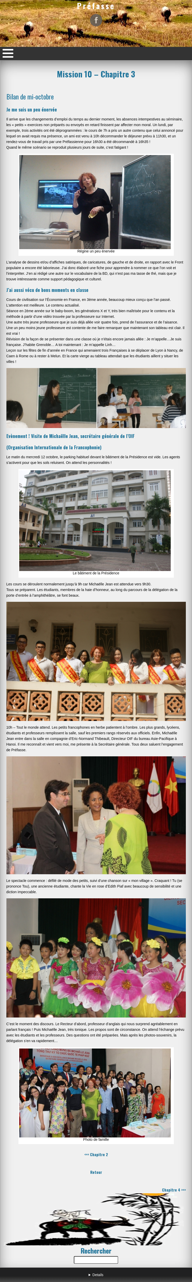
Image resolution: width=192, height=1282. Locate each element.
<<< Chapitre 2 (96, 1154)
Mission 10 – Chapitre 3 (96, 74)
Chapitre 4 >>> (174, 1190)
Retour (96, 1172)
